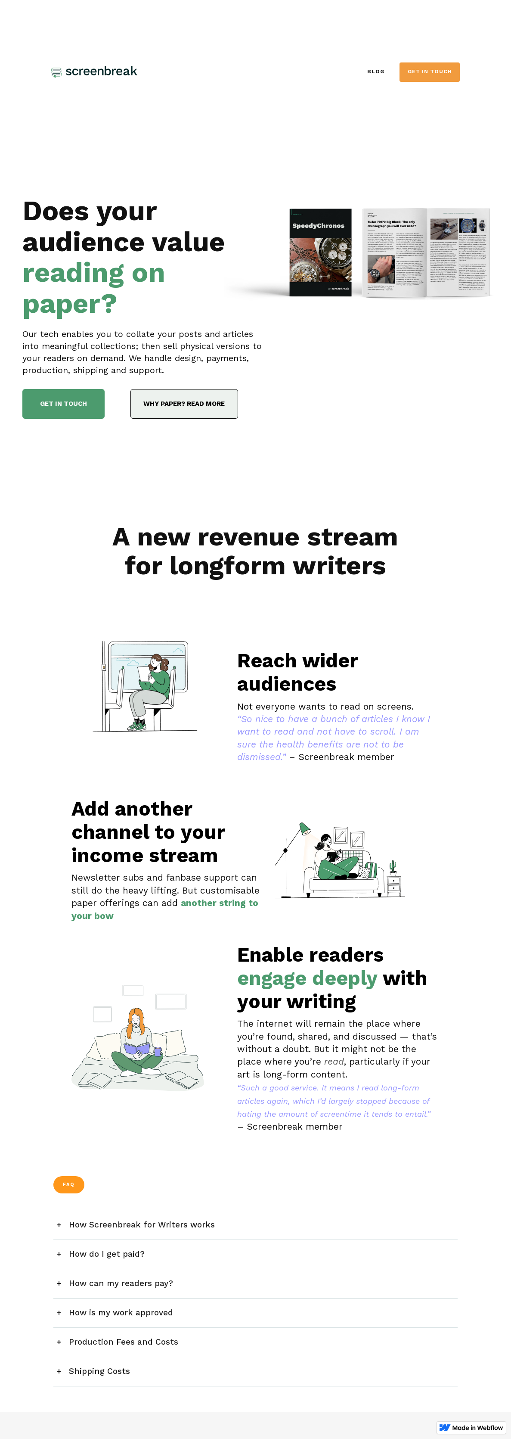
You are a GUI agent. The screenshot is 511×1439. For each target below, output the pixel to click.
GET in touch (430, 72)
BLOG (375, 72)
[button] (255, 1225)
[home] (115, 72)
